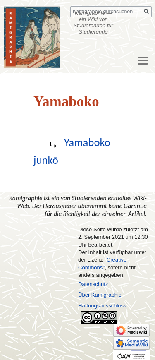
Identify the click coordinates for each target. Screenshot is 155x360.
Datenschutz (93, 284)
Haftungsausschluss (102, 305)
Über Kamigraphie (100, 295)
